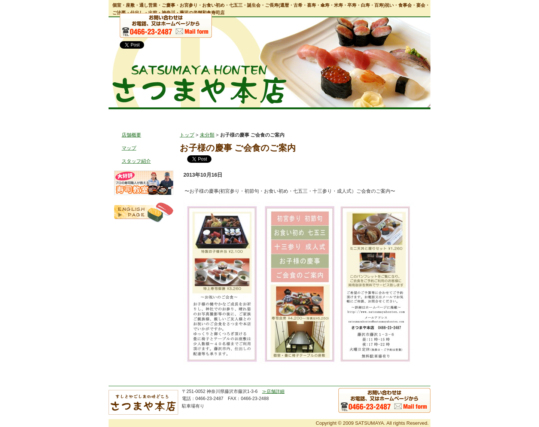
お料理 (217, 115)
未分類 (207, 135)
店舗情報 (173, 115)
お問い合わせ (408, 115)
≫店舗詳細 (273, 391)
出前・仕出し (302, 115)
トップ (129, 115)
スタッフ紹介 (136, 161)
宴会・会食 (259, 115)
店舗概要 (131, 135)
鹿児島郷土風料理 (355, 115)
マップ (129, 148)
